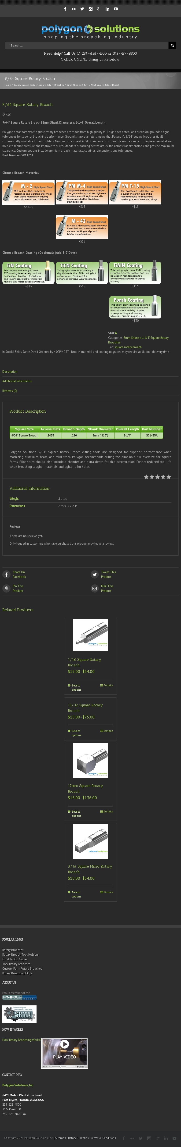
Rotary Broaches (13, 950)
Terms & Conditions (103, 1138)
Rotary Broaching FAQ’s (17, 973)
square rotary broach (128, 347)
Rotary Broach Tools (24, 84)
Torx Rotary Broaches (16, 964)
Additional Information (17, 381)
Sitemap (60, 1138)
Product (135, 574)
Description (9, 372)
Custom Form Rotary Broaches (22, 969)
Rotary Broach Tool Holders (20, 955)
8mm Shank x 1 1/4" (77, 84)
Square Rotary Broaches (51, 84)
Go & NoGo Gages (14, 959)
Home (8, 84)
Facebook (46, 574)
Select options (76, 687)
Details (108, 685)
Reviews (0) (9, 391)
